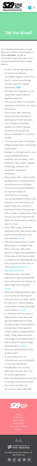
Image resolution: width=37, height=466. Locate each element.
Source (21, 238)
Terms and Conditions (18, 426)
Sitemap (18, 429)
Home (18, 414)
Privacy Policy (18, 423)
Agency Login (18, 420)
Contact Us (18, 417)
